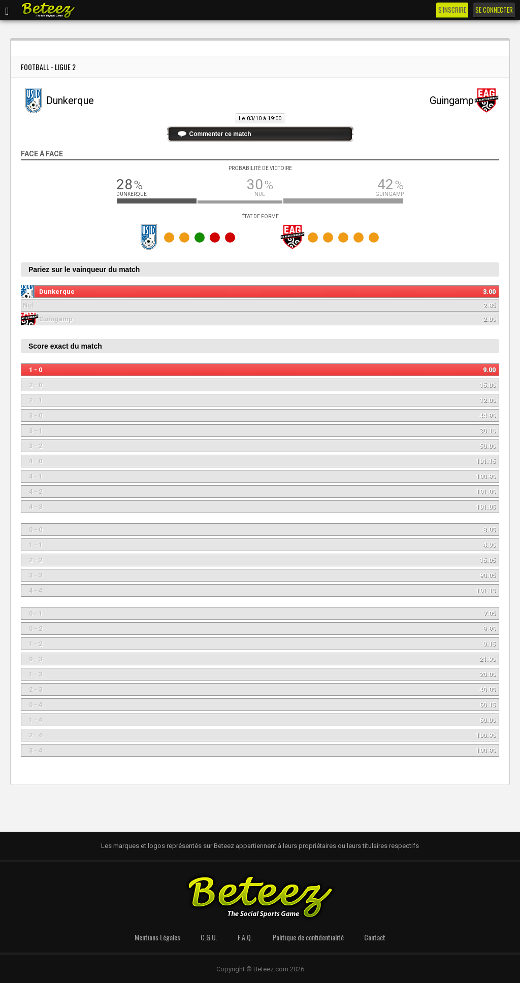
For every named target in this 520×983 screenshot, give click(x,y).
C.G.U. (209, 937)
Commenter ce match (220, 134)
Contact (374, 937)
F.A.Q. (245, 937)
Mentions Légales (157, 937)
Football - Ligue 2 (48, 66)
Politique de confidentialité (308, 937)
